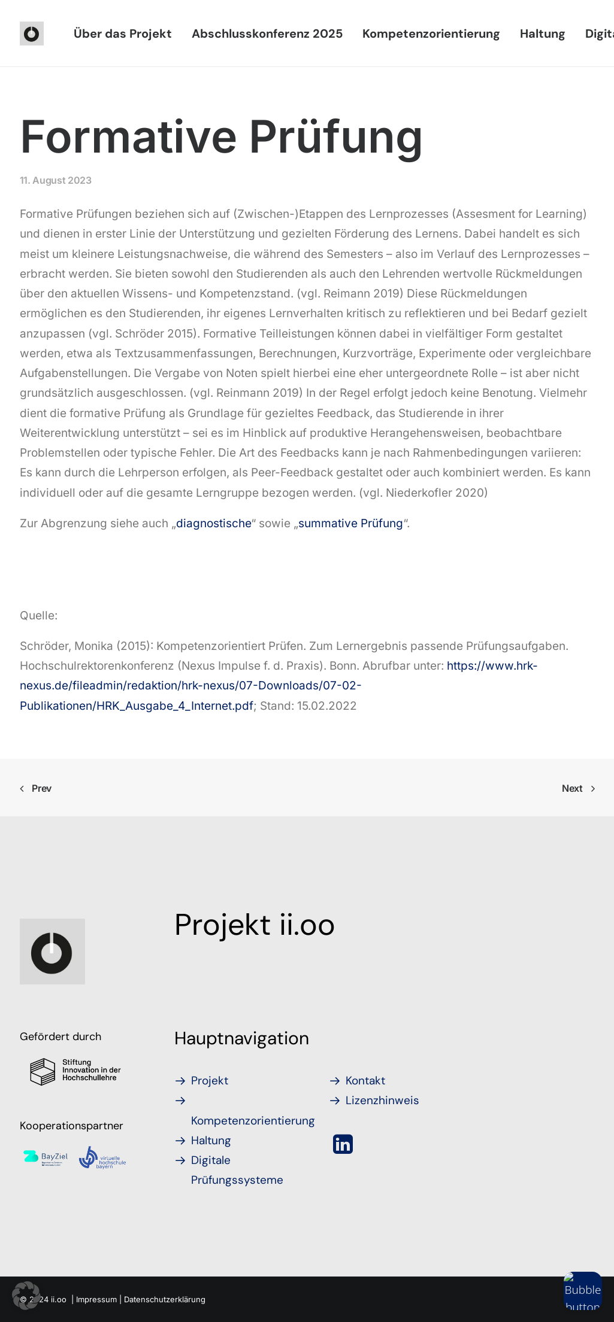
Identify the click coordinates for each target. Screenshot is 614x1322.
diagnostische (213, 523)
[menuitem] (122, 33)
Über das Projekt (123, 33)
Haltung (542, 33)
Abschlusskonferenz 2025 (267, 33)
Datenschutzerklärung (164, 1298)
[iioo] (32, 33)
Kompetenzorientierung (431, 33)
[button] (343, 1149)
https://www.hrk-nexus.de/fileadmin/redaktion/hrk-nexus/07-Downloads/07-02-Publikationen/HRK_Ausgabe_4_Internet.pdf (279, 686)
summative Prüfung (350, 523)
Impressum (96, 1298)
